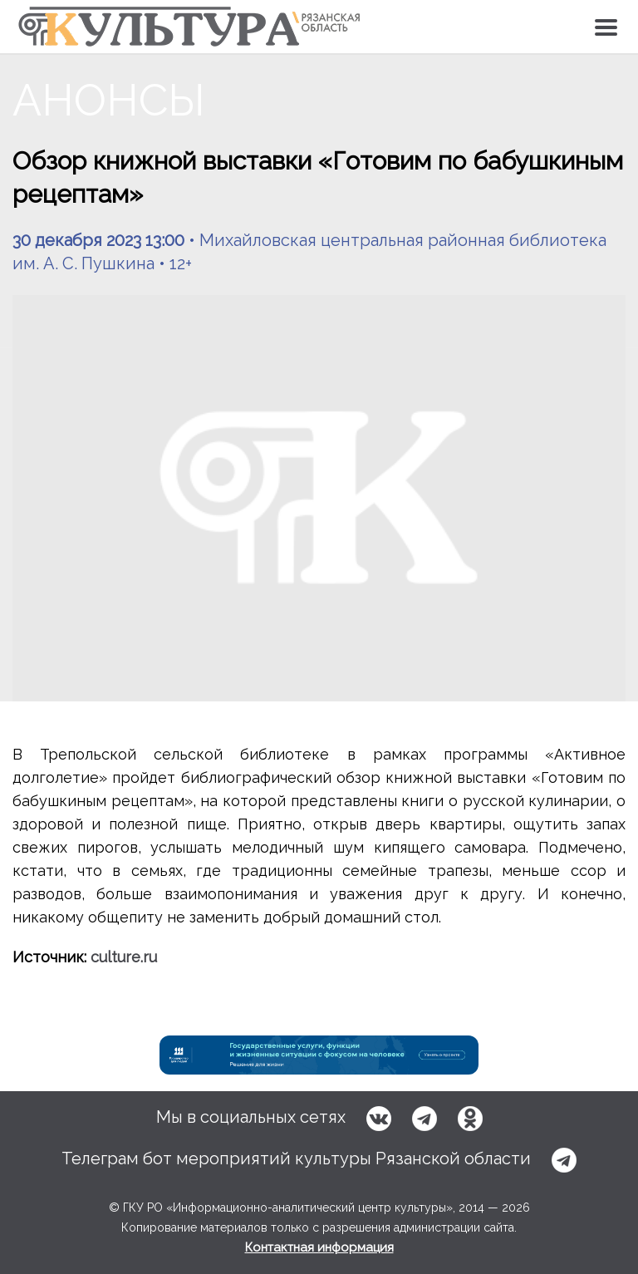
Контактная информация (319, 1247)
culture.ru (124, 957)
